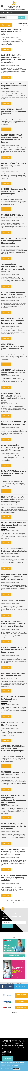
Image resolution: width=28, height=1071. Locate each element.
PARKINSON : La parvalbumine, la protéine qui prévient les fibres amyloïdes (13, 240)
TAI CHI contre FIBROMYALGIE (13, 600)
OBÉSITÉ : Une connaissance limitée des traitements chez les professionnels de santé (14, 551)
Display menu (2, 5)
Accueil (2, 12)
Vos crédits (21, 1001)
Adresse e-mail (6, 919)
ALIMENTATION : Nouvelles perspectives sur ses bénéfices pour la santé (13, 111)
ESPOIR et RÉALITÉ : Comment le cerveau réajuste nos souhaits (13, 165)
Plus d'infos (15, 1065)
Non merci (16, 1068)
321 (8, 901)
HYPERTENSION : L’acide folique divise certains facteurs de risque (13, 85)
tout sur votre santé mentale (21, 995)
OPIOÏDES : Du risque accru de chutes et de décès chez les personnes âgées (13, 191)
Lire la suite (6, 49)
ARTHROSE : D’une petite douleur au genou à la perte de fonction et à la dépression (13, 623)
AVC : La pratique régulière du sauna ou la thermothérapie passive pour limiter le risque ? (13, 294)
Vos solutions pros (21, 1007)
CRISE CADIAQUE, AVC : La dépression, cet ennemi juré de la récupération (13, 826)
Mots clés (2, 17)
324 (19, 901)
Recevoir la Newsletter (14, 983)
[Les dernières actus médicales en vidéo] (14, 1031)
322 (12, 901)
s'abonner (7, 1058)
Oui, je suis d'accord (6, 1068)
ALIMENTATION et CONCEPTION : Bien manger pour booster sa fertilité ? (12, 346)
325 (23, 901)
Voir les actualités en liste (23, 25)
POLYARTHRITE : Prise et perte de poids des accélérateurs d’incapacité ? (13, 473)
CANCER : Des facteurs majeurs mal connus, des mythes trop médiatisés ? (14, 877)
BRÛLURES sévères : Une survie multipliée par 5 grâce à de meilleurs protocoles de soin (14, 576)
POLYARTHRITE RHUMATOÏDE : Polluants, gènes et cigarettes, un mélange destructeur (14, 851)
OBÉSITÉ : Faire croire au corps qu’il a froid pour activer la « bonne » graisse (14, 649)
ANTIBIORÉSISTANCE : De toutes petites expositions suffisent (11, 31)
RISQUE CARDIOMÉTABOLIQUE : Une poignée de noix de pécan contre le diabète (14, 525)
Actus (7, 12)
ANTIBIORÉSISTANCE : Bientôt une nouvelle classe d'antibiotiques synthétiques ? (13, 748)
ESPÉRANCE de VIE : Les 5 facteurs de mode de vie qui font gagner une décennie (12, 320)
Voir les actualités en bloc (27, 25)
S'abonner (7, 926)
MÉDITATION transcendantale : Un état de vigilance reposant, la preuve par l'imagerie (13, 499)
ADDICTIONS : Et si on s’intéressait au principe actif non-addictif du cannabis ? (12, 447)
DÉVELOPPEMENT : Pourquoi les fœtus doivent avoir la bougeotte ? (13, 699)
